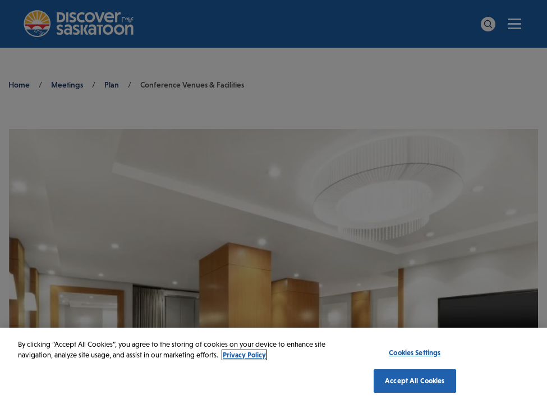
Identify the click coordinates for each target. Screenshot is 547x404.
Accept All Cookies (414, 381)
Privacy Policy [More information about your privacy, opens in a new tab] (244, 355)
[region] (273, 366)
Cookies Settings (414, 352)
